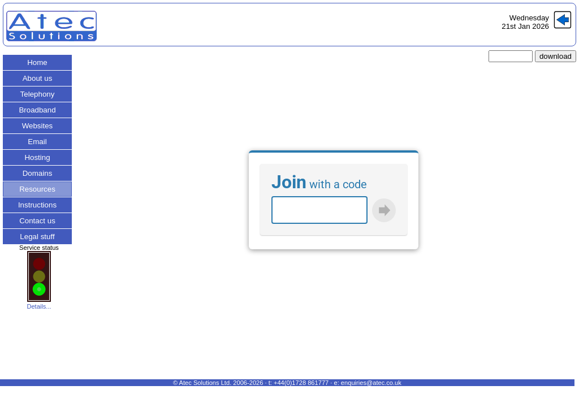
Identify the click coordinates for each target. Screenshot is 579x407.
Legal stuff (37, 236)
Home (37, 62)
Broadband (37, 110)
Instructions (37, 205)
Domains (38, 173)
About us (38, 78)
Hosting (37, 157)
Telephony (37, 94)
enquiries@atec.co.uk (371, 382)
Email (37, 141)
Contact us (37, 221)
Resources (37, 189)
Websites (37, 126)
